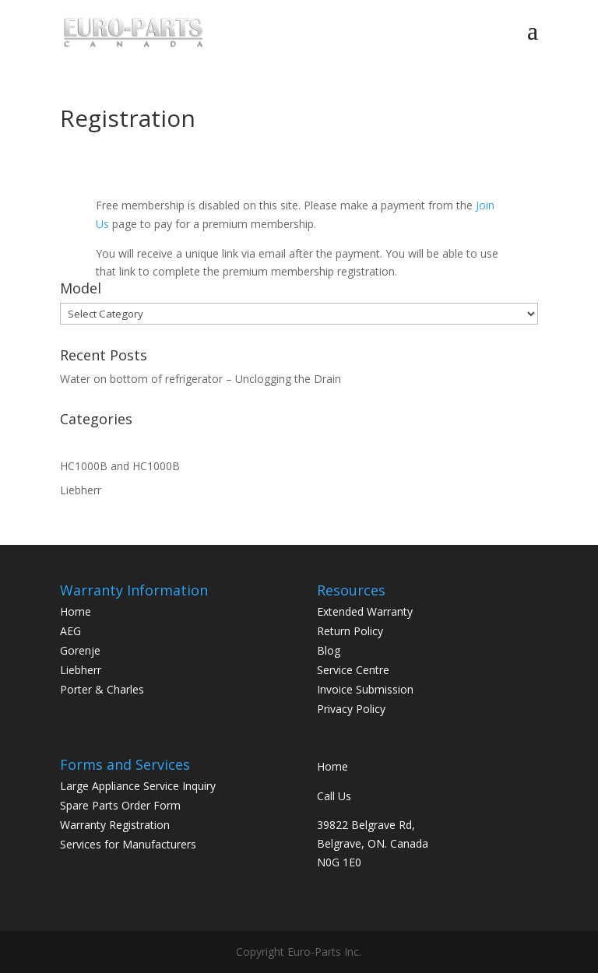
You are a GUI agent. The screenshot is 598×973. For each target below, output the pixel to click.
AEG (70, 630)
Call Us (334, 796)
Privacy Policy (351, 708)
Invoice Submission (365, 689)
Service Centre (353, 669)
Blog (328, 650)
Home (75, 611)
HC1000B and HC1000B (120, 465)
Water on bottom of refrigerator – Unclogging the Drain (200, 378)
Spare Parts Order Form (120, 805)
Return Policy (350, 630)
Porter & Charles (102, 689)
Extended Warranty (365, 611)
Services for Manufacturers (128, 844)
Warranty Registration (115, 824)
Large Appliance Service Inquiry (138, 785)
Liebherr (80, 490)
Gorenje (80, 650)
